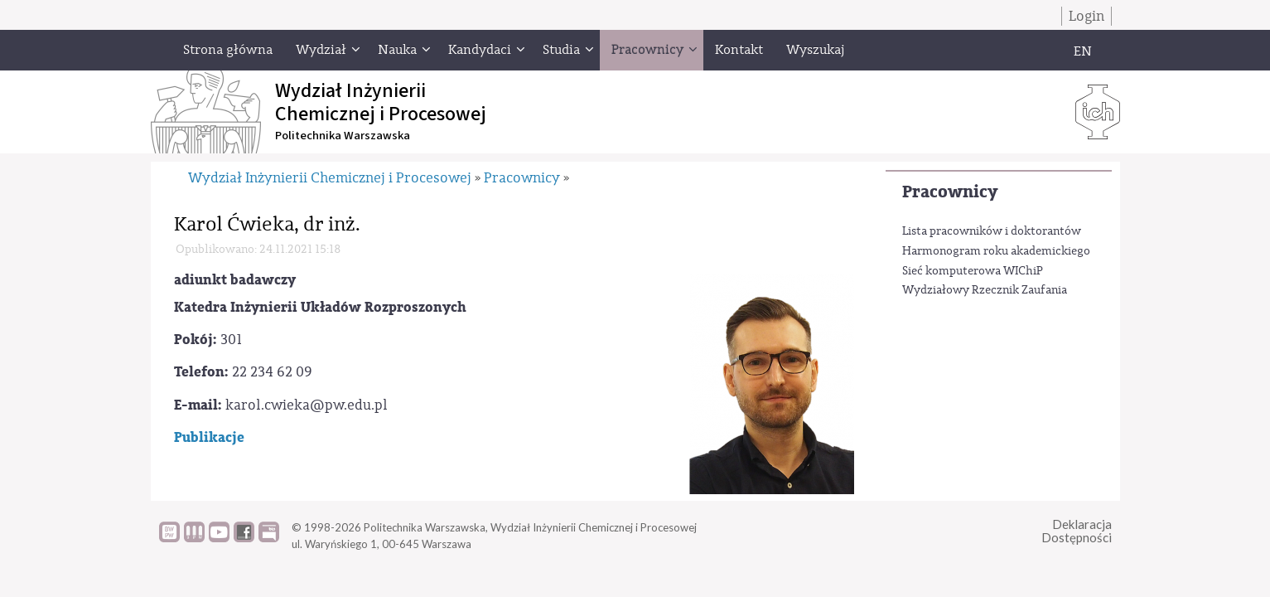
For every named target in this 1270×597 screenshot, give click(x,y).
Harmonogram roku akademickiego (996, 251)
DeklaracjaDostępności (1076, 531)
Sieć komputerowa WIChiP (972, 271)
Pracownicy (949, 192)
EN (1083, 51)
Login (1086, 16)
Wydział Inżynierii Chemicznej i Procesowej (329, 178)
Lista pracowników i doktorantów (991, 231)
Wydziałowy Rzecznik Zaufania (984, 290)
